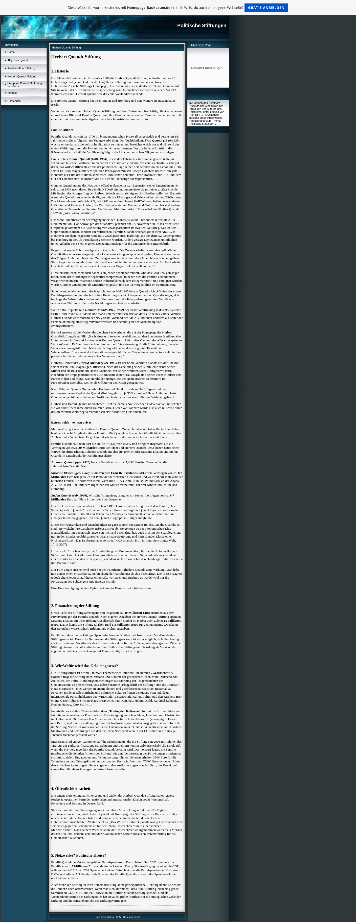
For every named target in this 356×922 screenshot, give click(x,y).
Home (11, 51)
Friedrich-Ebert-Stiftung (21, 68)
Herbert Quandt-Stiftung (21, 76)
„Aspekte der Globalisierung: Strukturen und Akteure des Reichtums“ (206, 108)
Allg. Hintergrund (17, 60)
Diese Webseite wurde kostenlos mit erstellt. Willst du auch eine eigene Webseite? (178, 7)
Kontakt (12, 92)
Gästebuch (14, 100)
